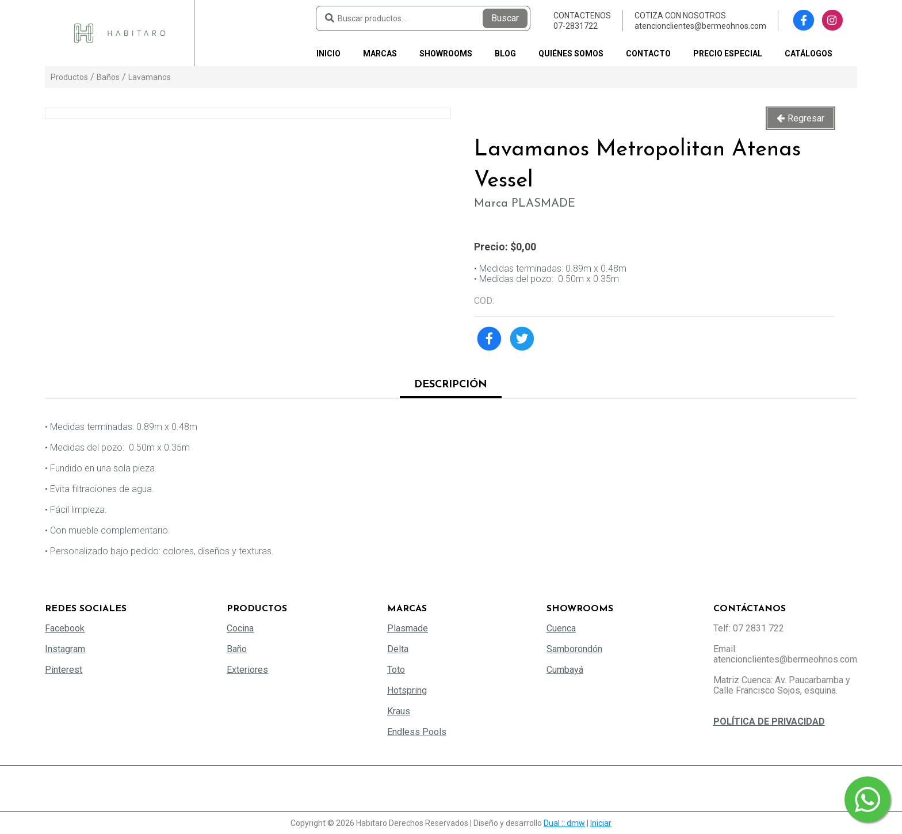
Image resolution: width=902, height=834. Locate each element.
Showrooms (445, 53)
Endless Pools (416, 731)
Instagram (65, 648)
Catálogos (808, 53)
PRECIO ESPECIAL (727, 53)
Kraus (398, 711)
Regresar (806, 118)
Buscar (505, 18)
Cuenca (561, 628)
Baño (237, 648)
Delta (397, 648)
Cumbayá (564, 669)
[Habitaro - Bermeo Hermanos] (120, 32)
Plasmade (407, 628)
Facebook (65, 628)
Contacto (648, 53)
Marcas (380, 53)
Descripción (450, 384)
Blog (505, 53)
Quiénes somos (570, 53)
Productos (69, 77)
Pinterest (63, 669)
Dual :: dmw (564, 823)
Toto (396, 669)
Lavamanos (149, 77)
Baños (108, 77)
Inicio (328, 53)
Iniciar (600, 823)
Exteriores (247, 669)
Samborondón (574, 648)
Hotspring (407, 690)
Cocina (240, 628)
